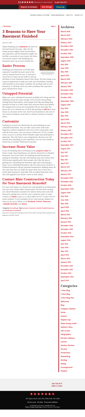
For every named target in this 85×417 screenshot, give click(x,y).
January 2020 (66, 43)
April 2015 (65, 215)
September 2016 (67, 192)
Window (64, 378)
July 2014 (64, 249)
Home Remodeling (58, 15)
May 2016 (64, 207)
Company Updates (68, 315)
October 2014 (66, 237)
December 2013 (67, 271)
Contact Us (78, 15)
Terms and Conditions (51, 409)
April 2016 (65, 211)
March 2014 (65, 263)
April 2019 (65, 76)
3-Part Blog (65, 300)
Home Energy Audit (69, 330)
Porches (64, 356)
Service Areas (31, 409)
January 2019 (66, 88)
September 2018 (67, 103)
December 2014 (67, 230)
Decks (63, 319)
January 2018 (66, 133)
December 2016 (67, 181)
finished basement (48, 208)
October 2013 (66, 278)
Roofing (64, 367)
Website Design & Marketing (33, 414)
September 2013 (67, 282)
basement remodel (35, 208)
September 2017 (67, 147)
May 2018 (64, 118)
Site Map (40, 409)
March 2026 (65, 32)
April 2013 (65, 286)
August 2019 (65, 61)
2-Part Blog (65, 296)
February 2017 (66, 174)
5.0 (36, 2)
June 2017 (64, 159)
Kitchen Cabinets (68, 345)
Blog (62, 311)
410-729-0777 (61, 2)
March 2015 (65, 219)
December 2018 (67, 91)
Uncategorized (66, 375)
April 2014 (65, 260)
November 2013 (67, 275)
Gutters (64, 322)
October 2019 (66, 54)
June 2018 (64, 114)
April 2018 (65, 121)
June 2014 (64, 252)
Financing (60, 7)
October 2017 (66, 144)
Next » (53, 26)
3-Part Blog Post (67, 304)
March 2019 (65, 80)
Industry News (67, 333)
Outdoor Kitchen (67, 352)
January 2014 (66, 267)
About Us (69, 15)
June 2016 (64, 204)
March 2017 (65, 170)
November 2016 (67, 185)
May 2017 (64, 162)
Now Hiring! (47, 7)
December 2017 (67, 136)
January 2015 (66, 226)
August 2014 (65, 245)
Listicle (64, 348)
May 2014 (64, 256)
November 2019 (67, 50)
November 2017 (67, 140)
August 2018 (65, 106)
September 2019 (67, 58)
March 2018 (65, 125)
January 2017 (66, 177)
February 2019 (66, 84)
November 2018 (67, 95)
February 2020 (66, 39)
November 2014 (67, 234)
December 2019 (67, 46)
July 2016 (64, 200)
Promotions (65, 360)
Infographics (66, 341)
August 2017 (65, 151)
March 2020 (65, 35)
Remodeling (14, 208)
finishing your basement (13, 210)
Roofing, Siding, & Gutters (40, 15)
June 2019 (64, 69)
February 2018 (66, 129)
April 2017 (65, 166)
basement (25, 208)
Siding (63, 371)
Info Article (65, 337)
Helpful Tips (66, 326)
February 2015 (66, 222)
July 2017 (64, 155)
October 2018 (66, 99)
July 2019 (64, 65)
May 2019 (64, 73)
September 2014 (67, 241)
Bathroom (65, 307)
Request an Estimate (29, 7)
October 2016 (66, 189)
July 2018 (64, 110)
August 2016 (65, 196)
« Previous (6, 26)
